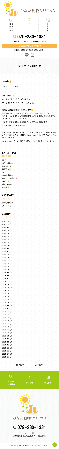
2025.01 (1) (7, 245)
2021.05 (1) (7, 357)
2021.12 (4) (7, 339)
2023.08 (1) (7, 284)
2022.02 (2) (7, 333)
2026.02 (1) (7, 224)
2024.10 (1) (7, 251)
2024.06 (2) (7, 260)
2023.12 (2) (7, 272)
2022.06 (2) (7, 321)
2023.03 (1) (7, 296)
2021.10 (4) (7, 345)
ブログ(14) (6, 206)
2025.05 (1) (7, 236)
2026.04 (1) (7, 221)
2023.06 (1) (7, 290)
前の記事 (20, 365)
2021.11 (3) (7, 342)
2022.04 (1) (7, 327)
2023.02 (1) (7, 300)
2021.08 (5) (7, 351)
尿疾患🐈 (6, 187)
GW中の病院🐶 (7, 175)
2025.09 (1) (7, 230)
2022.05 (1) (7, 324)
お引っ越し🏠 (7, 163)
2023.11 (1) (7, 275)
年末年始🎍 (6, 166)
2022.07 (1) (7, 318)
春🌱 (4, 160)
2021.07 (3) (7, 354)
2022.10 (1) (7, 309)
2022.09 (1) (7, 312)
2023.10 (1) (7, 278)
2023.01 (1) (7, 302)
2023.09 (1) (7, 281)
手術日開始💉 (7, 184)
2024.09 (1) (7, 254)
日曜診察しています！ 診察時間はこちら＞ (29, 41)
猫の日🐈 (6, 181)
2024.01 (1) (7, 269)
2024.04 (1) (7, 263)
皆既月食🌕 (6, 169)
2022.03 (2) (7, 330)
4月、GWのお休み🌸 (10, 178)
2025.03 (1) (7, 239)
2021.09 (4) (7, 348)
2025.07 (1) (7, 233)
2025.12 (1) (7, 227)
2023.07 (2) (7, 287)
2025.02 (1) (7, 242)
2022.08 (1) (7, 315)
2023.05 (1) (7, 294)
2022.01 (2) (7, 336)
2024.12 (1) (7, 248)
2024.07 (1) (7, 257)
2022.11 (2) (7, 306)
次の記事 (39, 365)
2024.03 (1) (7, 266)
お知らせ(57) (7, 203)
